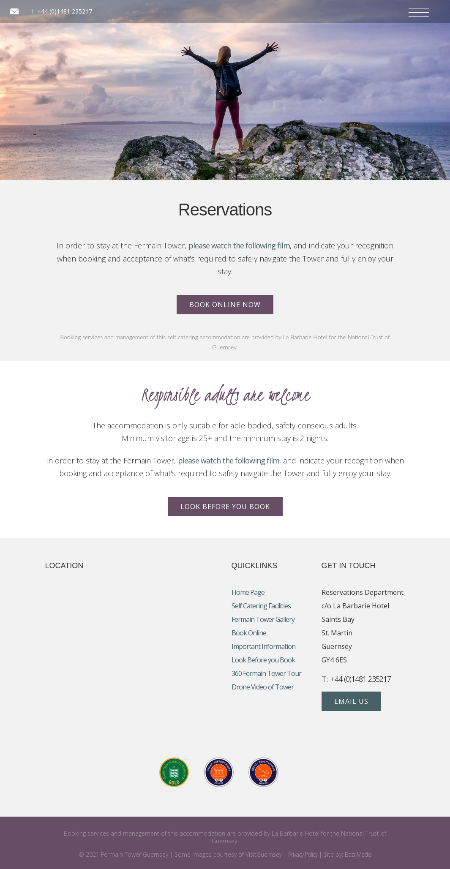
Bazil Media (358, 854)
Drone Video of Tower (263, 687)
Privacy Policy (302, 854)
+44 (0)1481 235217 (64, 11)
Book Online (249, 632)
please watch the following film (239, 245)
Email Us (351, 701)
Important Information (263, 646)
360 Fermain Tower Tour (266, 673)
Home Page (248, 592)
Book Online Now (225, 304)
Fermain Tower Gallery (263, 619)
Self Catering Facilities (261, 605)
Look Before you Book (225, 506)
